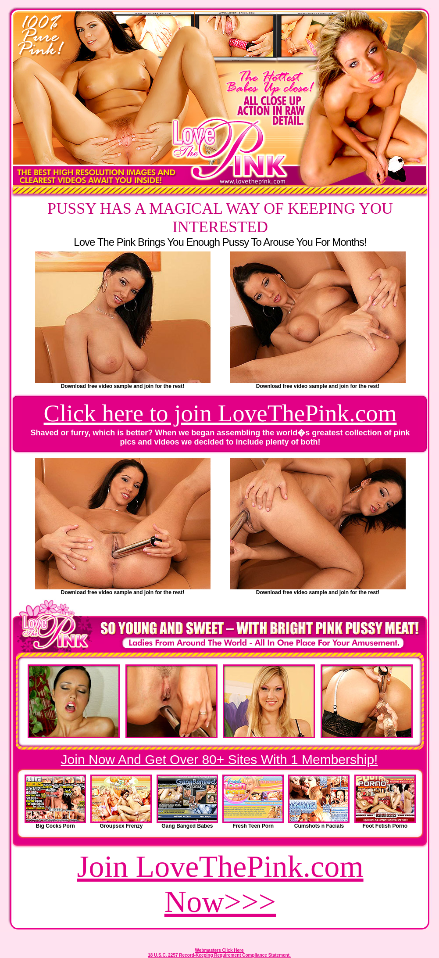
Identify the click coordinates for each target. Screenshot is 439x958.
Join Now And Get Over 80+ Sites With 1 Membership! (219, 759)
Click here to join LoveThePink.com (220, 413)
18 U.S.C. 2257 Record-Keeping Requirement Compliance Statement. (219, 955)
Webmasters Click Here (219, 950)
